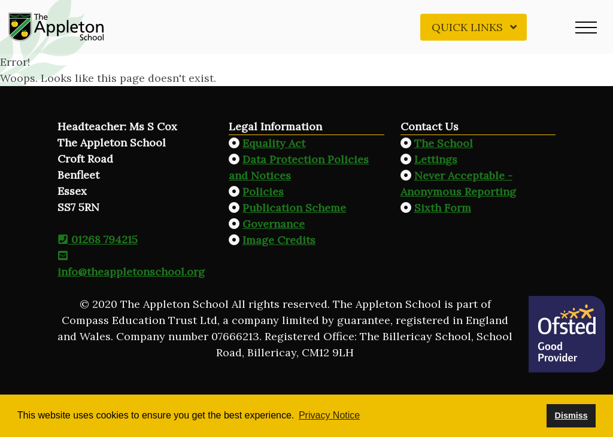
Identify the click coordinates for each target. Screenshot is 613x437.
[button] (586, 27)
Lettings (435, 159)
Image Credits (278, 240)
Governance (273, 224)
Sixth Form (442, 208)
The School (443, 143)
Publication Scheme (294, 208)
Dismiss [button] (570, 415)
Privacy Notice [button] (329, 415)
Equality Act (273, 143)
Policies (263, 191)
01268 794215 (97, 239)
